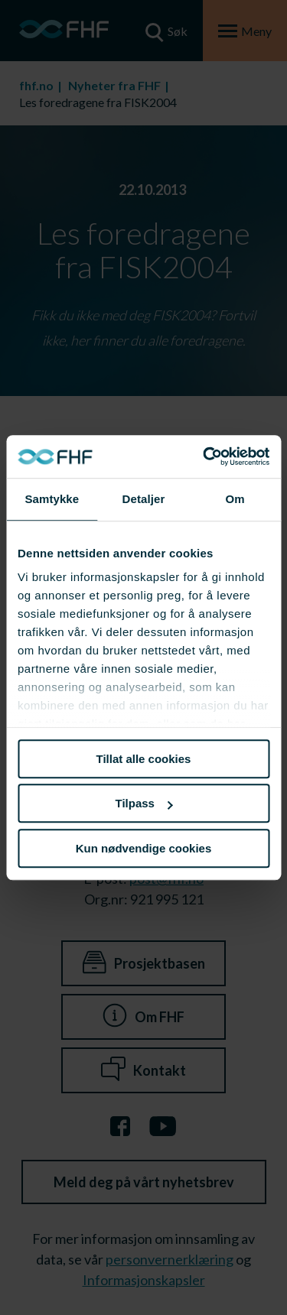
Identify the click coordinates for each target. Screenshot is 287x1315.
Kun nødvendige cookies (144, 848)
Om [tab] (235, 498)
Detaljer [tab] (143, 498)
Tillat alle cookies (143, 758)
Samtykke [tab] (51, 498)
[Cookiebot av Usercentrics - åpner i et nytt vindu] (204, 456)
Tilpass (144, 803)
